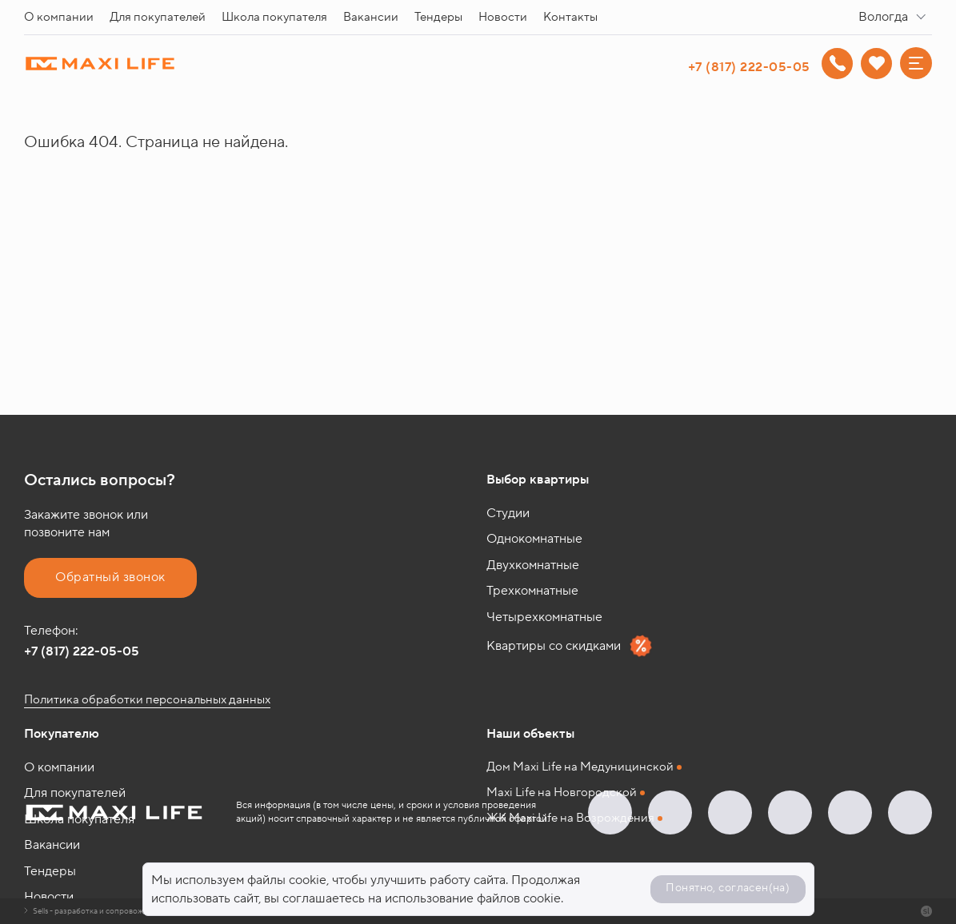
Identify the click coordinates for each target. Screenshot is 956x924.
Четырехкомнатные (544, 617)
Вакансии (370, 17)
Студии (508, 513)
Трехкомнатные (532, 591)
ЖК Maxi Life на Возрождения (570, 818)
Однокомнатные (534, 539)
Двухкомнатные (532, 565)
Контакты (570, 17)
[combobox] (895, 17)
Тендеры (438, 17)
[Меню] (916, 63)
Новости (502, 17)
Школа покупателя (274, 17)
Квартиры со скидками (569, 646)
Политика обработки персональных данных (147, 699)
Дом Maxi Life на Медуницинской (580, 767)
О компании (59, 17)
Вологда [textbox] (883, 17)
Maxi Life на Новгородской (561, 792)
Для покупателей (158, 17)
